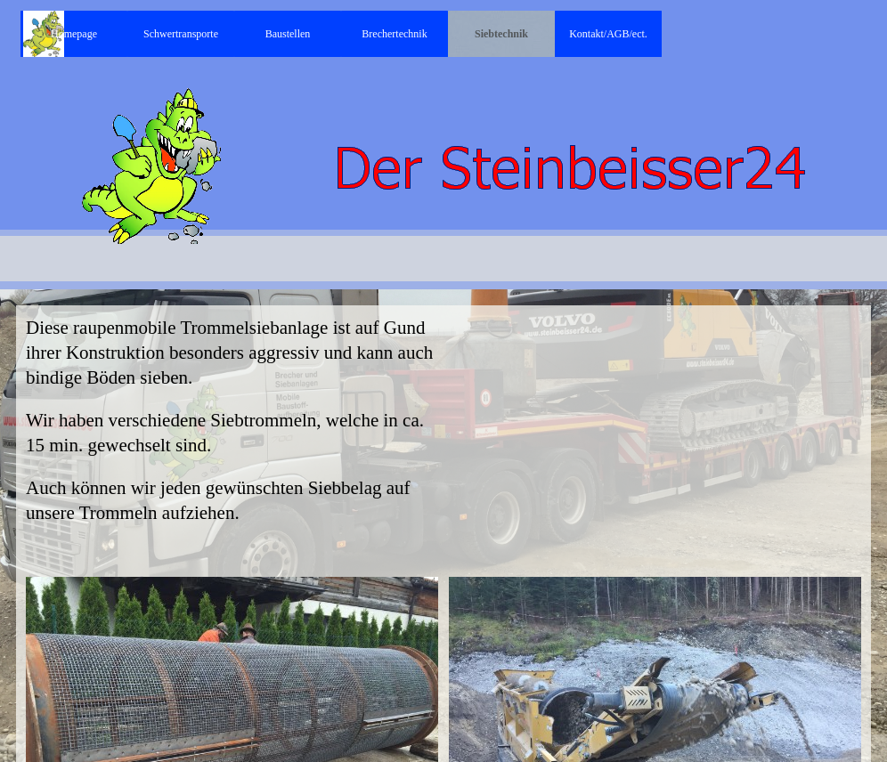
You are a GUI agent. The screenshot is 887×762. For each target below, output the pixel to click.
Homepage (74, 34)
